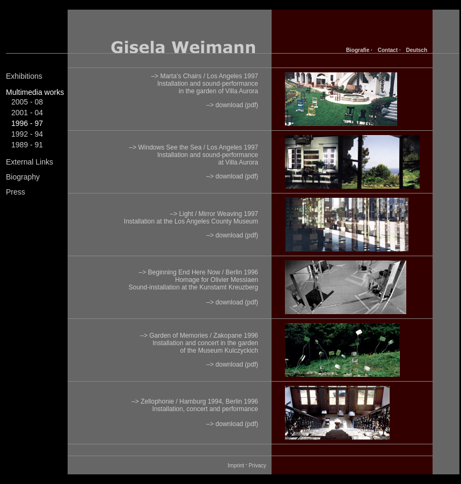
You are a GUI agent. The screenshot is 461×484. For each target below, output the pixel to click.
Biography (23, 177)
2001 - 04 (27, 112)
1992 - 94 (27, 134)
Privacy (257, 465)
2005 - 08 (27, 102)
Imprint (236, 465)
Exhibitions (24, 76)
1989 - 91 (27, 144)
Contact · (389, 50)
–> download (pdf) (232, 105)
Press (15, 192)
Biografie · (359, 50)
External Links (29, 162)
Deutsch (416, 50)
